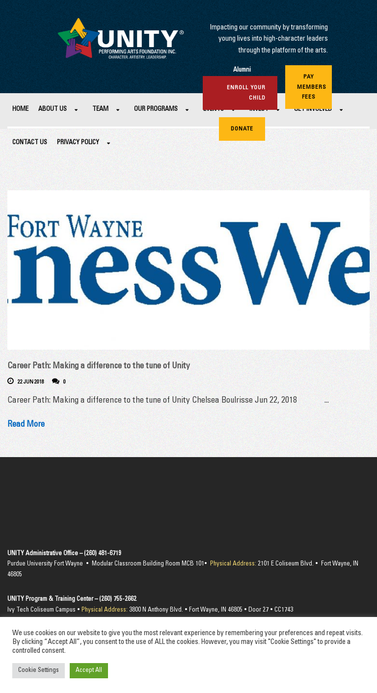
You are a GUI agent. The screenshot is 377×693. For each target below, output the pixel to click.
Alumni (242, 70)
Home (20, 109)
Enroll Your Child (246, 93)
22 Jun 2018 (31, 382)
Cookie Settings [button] (38, 670)
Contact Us (29, 143)
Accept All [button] (89, 670)
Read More (26, 425)
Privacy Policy (78, 143)
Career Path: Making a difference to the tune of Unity (98, 366)
